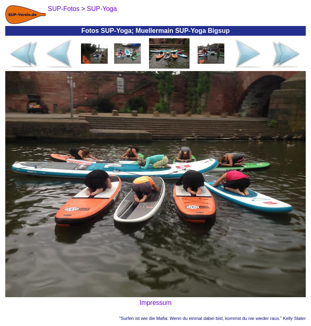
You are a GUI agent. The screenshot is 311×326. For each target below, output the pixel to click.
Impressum (155, 302)
